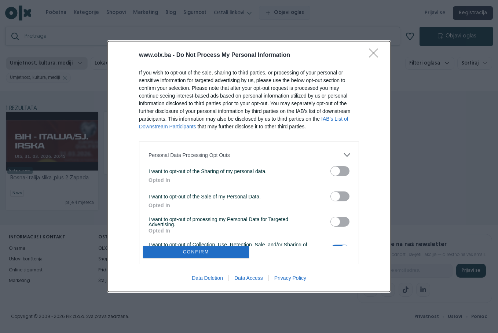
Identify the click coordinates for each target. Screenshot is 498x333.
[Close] (376, 55)
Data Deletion (207, 278)
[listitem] (249, 155)
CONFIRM (196, 252)
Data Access (248, 278)
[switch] (339, 171)
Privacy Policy (290, 278)
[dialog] (249, 166)
